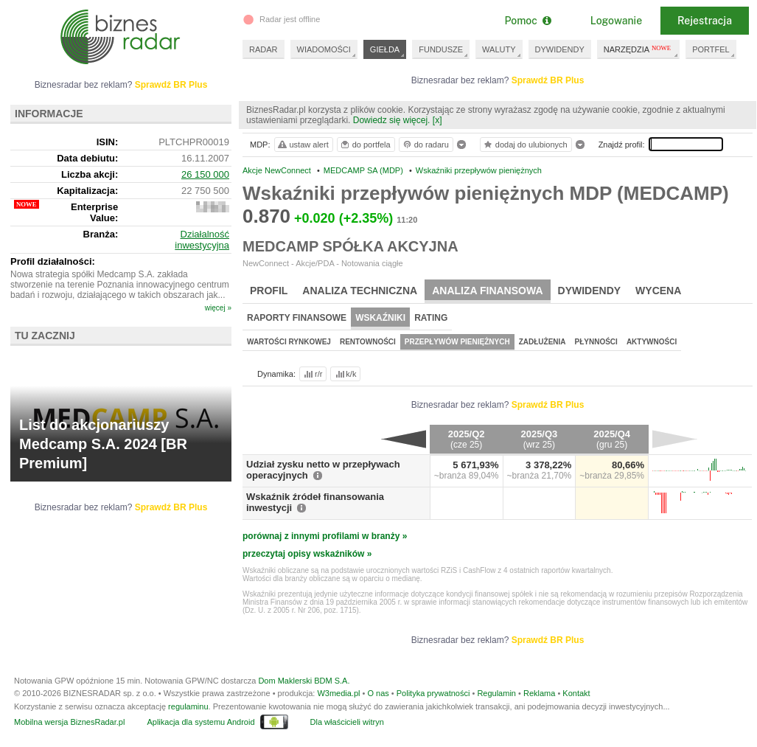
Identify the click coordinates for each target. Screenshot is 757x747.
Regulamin (496, 693)
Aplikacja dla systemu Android (200, 722)
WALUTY (498, 49)
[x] (437, 120)
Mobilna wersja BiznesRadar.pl (69, 722)
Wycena (658, 290)
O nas (377, 693)
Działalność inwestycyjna (202, 240)
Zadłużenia (542, 342)
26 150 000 (205, 174)
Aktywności (652, 342)
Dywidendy (589, 290)
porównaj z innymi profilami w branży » (325, 536)
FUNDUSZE (441, 49)
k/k (345, 374)
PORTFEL (711, 49)
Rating (430, 318)
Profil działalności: (52, 261)
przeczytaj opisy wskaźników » (307, 554)
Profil (268, 290)
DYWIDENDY (560, 49)
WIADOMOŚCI (324, 49)
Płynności (596, 342)
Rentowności (368, 342)
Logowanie (616, 21)
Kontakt (576, 693)
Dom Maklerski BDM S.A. (303, 680)
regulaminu (188, 706)
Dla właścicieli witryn (347, 722)
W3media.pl (338, 693)
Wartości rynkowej (289, 342)
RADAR (263, 49)
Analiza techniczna (359, 290)
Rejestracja (704, 21)
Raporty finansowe (296, 318)
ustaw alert (302, 144)
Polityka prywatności (433, 693)
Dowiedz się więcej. (391, 120)
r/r (311, 374)
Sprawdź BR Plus (548, 80)
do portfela (365, 144)
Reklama (539, 693)
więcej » (218, 308)
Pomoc (527, 21)
